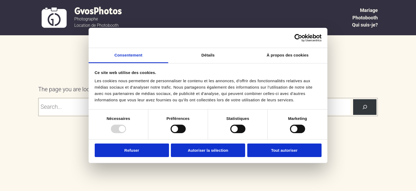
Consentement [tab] (128, 55)
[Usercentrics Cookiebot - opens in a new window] (298, 38)
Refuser (131, 150)
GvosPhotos (98, 11)
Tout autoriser (284, 150)
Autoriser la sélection (208, 150)
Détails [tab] (208, 55)
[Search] (364, 107)
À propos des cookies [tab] (288, 55)
